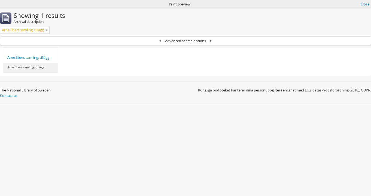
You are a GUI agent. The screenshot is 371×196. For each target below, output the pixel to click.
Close (365, 4)
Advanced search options (185, 40)
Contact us (8, 95)
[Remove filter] (46, 30)
